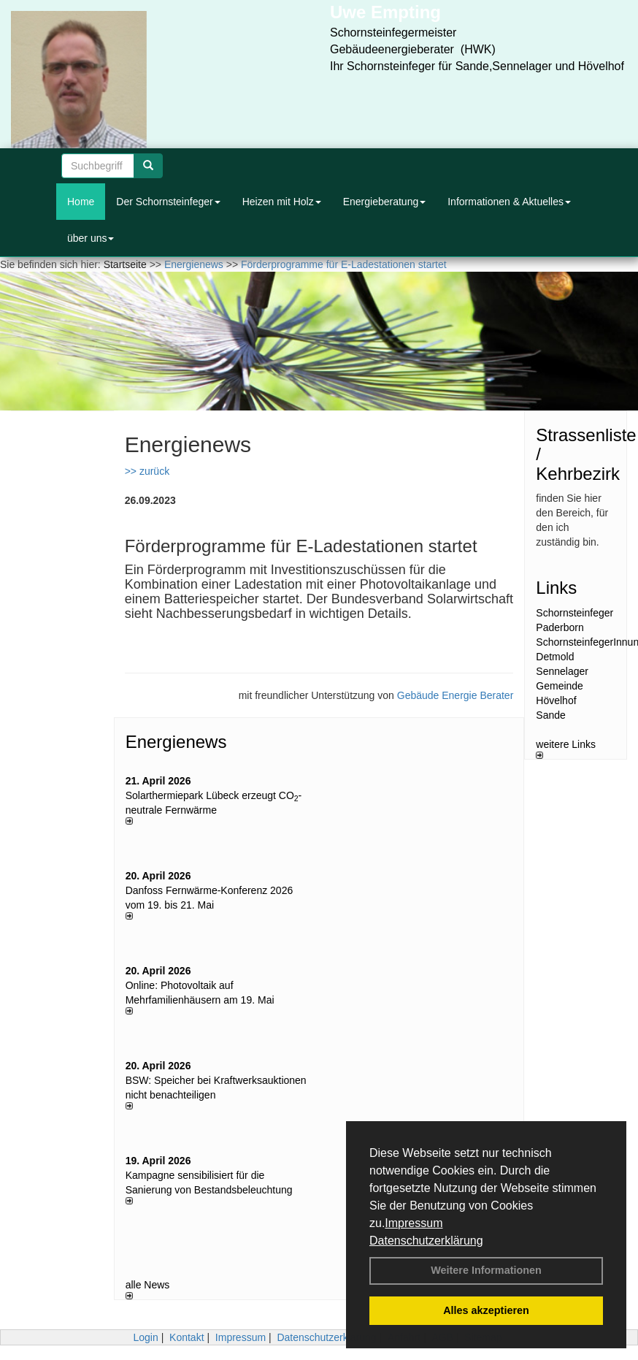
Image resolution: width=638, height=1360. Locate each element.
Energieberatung (384, 201)
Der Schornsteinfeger (168, 201)
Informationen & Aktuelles (509, 201)
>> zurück (147, 471)
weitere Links (566, 748)
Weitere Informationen (486, 1270)
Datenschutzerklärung (426, 1240)
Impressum (413, 1223)
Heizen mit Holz (281, 201)
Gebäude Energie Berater (455, 695)
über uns (90, 238)
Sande (550, 715)
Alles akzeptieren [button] (486, 1310)
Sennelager (562, 671)
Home (80, 201)
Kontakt (186, 1337)
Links (556, 587)
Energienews (176, 742)
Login (145, 1337)
